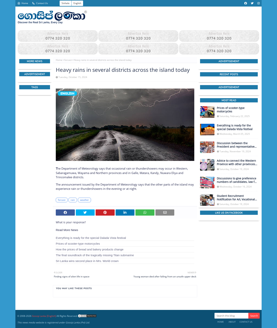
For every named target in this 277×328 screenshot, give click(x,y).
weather (84, 200)
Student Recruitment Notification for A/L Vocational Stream (236, 197)
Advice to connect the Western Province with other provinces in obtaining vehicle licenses (236, 162)
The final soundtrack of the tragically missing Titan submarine (95, 255)
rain (73, 200)
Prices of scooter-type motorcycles (78, 243)
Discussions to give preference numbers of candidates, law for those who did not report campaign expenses (237, 180)
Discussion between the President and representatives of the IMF (236, 144)
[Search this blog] (231, 316)
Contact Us (40, 3)
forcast (68, 60)
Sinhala (65, 3)
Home (22, 3)
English (77, 3)
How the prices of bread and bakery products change (89, 249)
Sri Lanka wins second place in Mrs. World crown (87, 261)
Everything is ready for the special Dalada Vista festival (91, 237)
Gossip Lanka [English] (44, 316)
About (232, 321)
